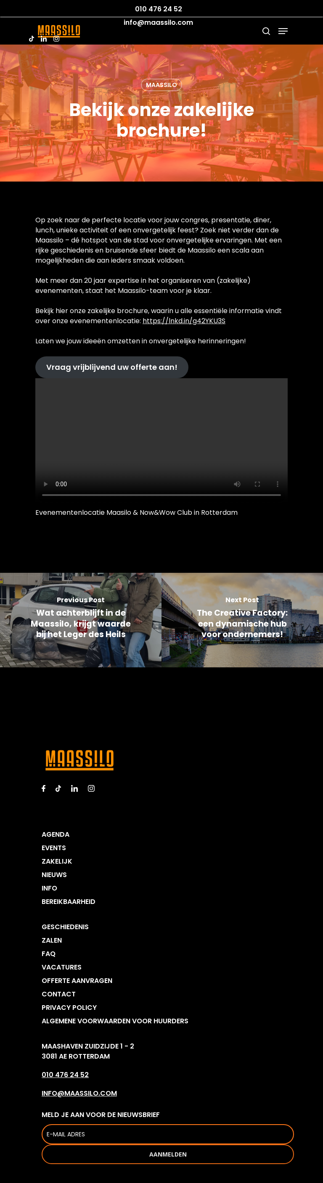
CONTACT (59, 994)
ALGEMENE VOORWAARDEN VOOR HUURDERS (115, 1021)
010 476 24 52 (158, 9)
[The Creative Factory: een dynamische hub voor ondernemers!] (242, 620)
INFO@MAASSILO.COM (79, 1093)
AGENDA (55, 834)
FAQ (49, 954)
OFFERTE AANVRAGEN (77, 980)
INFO (49, 888)
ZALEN (52, 940)
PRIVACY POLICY (69, 1007)
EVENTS (54, 848)
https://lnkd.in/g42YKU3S (184, 321)
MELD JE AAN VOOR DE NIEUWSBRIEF (168, 1127)
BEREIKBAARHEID (68, 901)
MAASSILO (161, 85)
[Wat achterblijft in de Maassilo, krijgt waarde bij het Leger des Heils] (81, 620)
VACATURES (62, 967)
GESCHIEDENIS (65, 927)
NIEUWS (54, 875)
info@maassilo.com (158, 22)
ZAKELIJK (57, 861)
